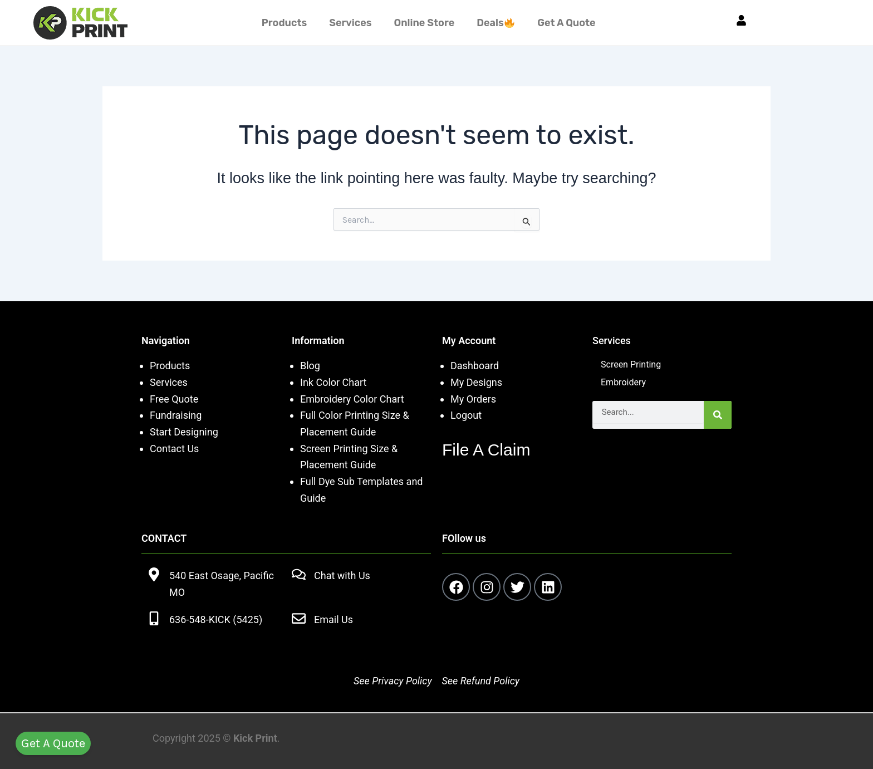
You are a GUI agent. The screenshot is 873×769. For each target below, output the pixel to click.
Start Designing (184, 432)
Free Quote (174, 399)
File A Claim (486, 449)
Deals (495, 23)
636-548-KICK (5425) (215, 619)
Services (350, 23)
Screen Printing (631, 364)
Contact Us (174, 448)
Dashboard (474, 365)
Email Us (333, 619)
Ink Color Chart (333, 382)
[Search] (718, 415)
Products (284, 23)
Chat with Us (342, 575)
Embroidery (623, 382)
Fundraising (176, 415)
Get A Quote (566, 23)
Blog (310, 365)
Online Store (424, 23)
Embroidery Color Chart (353, 399)
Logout (466, 415)
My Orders (473, 399)
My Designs (476, 382)
